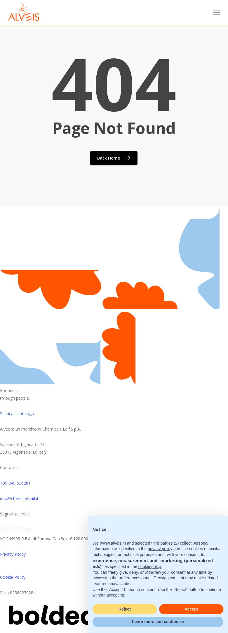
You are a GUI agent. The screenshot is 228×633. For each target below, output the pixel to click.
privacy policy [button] (160, 548)
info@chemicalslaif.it (19, 498)
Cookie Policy (12, 577)
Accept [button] (191, 609)
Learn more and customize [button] (158, 621)
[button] (216, 12)
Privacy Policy (13, 554)
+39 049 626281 (15, 483)
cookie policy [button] (149, 566)
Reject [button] (125, 609)
